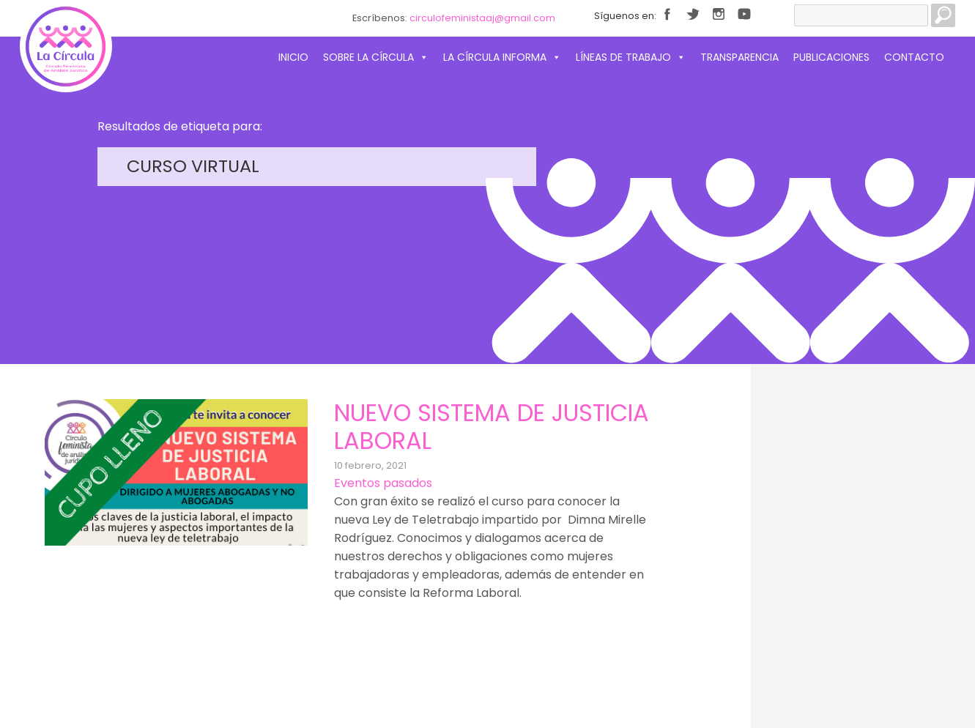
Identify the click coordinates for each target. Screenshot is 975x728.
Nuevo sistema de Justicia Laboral (491, 426)
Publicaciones (831, 57)
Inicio (293, 57)
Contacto (914, 57)
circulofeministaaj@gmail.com (482, 18)
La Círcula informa (502, 57)
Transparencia (739, 57)
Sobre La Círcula (376, 57)
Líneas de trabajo (631, 57)
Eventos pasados (383, 483)
